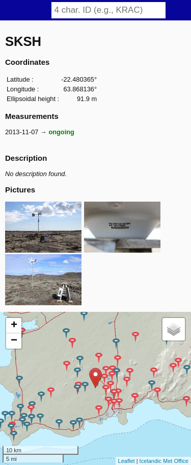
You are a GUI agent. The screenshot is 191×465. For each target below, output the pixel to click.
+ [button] (14, 325)
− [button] (14, 341)
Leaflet (126, 461)
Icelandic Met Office (164, 461)
